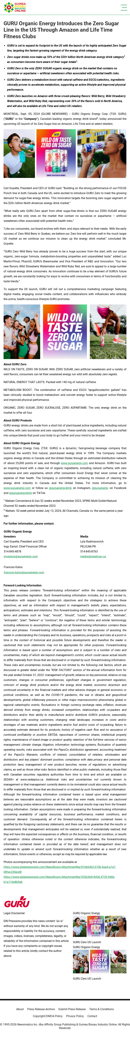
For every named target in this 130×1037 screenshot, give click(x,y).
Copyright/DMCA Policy (48, 1016)
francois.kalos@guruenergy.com (24, 572)
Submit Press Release (72, 1009)
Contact (92, 1016)
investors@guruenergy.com (21, 556)
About (20, 1009)
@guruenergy (100, 488)
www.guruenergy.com (74, 463)
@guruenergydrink (60, 488)
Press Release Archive (41, 1009)
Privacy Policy (75, 1016)
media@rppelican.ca (93, 556)
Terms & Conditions (101, 1009)
